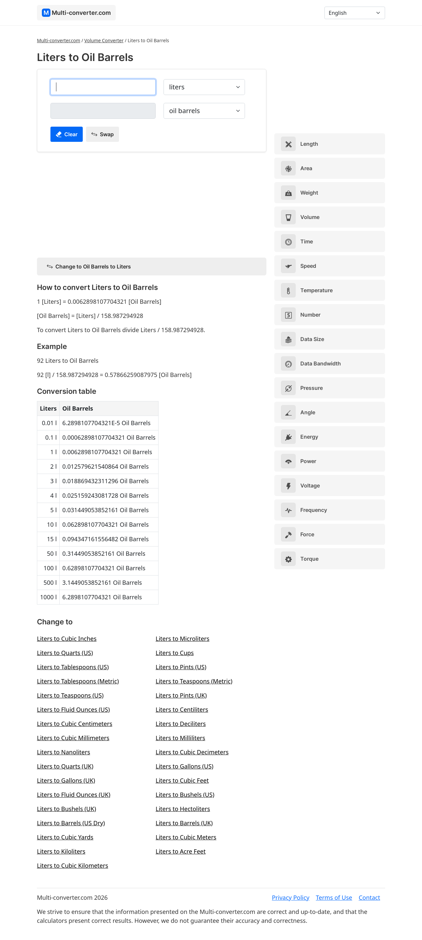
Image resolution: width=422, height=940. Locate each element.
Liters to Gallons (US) (184, 766)
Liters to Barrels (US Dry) (71, 823)
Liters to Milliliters (180, 738)
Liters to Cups (175, 653)
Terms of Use (334, 897)
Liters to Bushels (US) (185, 795)
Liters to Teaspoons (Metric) (194, 681)
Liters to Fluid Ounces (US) (73, 709)
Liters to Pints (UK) (181, 695)
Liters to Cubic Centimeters (74, 724)
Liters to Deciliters (181, 724)
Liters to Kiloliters (61, 851)
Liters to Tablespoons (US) (73, 667)
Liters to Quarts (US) (65, 653)
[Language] (354, 13)
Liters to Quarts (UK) (65, 766)
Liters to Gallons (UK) (66, 780)
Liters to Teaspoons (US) (70, 695)
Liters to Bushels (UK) (66, 809)
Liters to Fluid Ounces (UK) (73, 795)
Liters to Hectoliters (183, 809)
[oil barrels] (103, 111)
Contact (369, 897)
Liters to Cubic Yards (65, 837)
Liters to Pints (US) (181, 667)
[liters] (103, 87)
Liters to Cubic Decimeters (192, 752)
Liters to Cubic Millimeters (73, 738)
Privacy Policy (291, 897)
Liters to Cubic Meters (186, 837)
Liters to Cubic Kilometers (72, 865)
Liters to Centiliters (182, 709)
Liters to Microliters (182, 638)
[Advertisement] (151, 203)
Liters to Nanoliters (63, 752)
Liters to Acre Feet (181, 851)
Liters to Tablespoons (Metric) (78, 681)
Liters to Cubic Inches (67, 638)
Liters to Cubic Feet (182, 780)
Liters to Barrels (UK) (184, 823)
